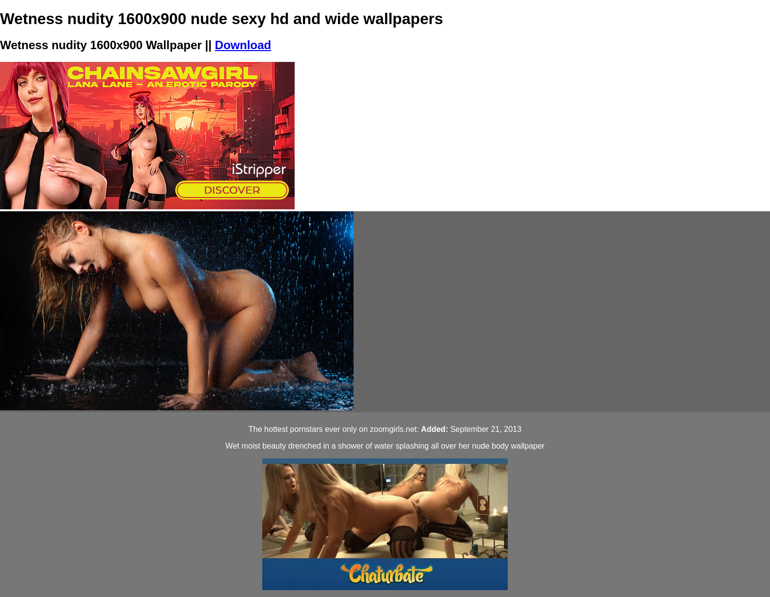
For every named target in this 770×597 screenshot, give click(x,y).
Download (243, 45)
